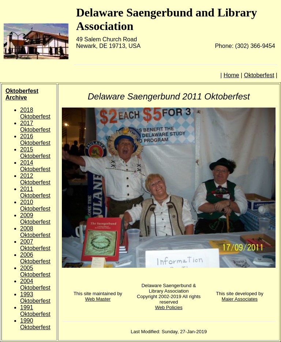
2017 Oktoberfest (35, 126)
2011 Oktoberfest (35, 192)
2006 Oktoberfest (35, 258)
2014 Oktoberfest (35, 165)
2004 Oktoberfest (35, 284)
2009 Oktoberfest (35, 218)
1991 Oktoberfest (35, 310)
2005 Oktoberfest (35, 271)
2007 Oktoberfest (35, 244)
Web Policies (169, 307)
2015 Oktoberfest (35, 152)
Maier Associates (240, 299)
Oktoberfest (259, 75)
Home (231, 75)
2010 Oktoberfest (35, 205)
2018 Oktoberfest (35, 113)
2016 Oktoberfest (35, 139)
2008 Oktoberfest (35, 231)
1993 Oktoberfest (35, 297)
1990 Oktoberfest (35, 323)
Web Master (97, 299)
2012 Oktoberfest (35, 179)
